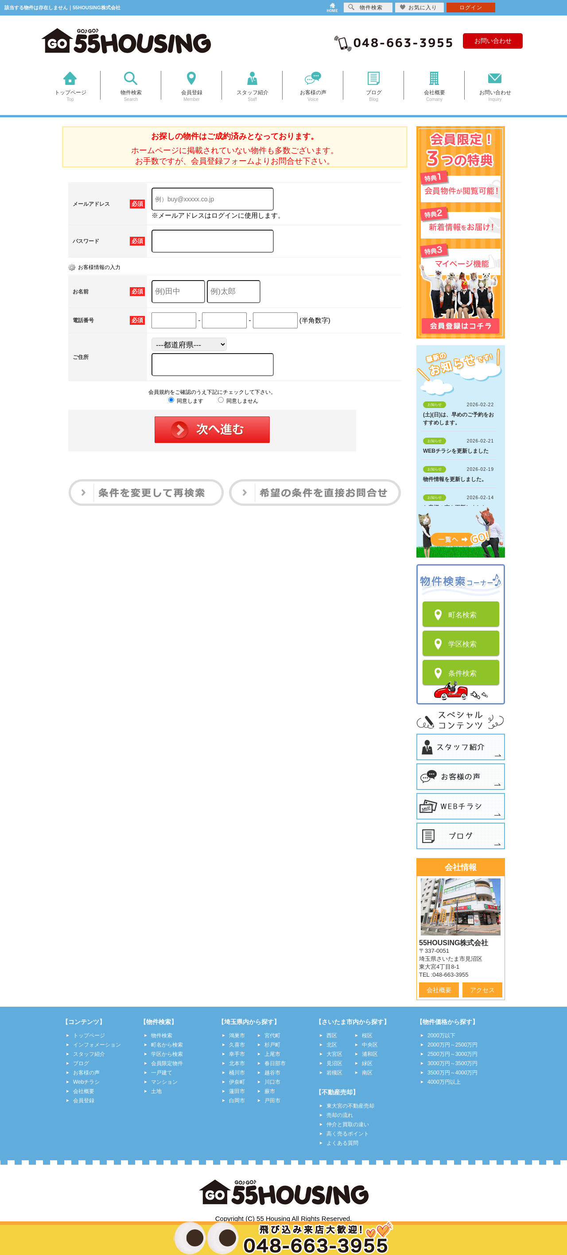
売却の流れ (339, 1115)
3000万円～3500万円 (452, 1063)
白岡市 (237, 1100)
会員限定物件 (167, 1063)
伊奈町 (237, 1082)
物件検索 (161, 1035)
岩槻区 (334, 1073)
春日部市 (275, 1063)
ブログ (81, 1063)
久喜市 (237, 1045)
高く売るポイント (347, 1134)
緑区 (367, 1063)
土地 (156, 1091)
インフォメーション (97, 1045)
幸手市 (237, 1054)
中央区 (370, 1045)
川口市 (272, 1082)
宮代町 (272, 1035)
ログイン (470, 7)
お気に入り (418, 7)
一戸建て (161, 1073)
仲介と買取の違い (347, 1124)
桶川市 (237, 1073)
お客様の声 (86, 1073)
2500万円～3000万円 (452, 1054)
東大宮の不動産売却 (350, 1106)
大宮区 (334, 1054)
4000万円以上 (444, 1082)
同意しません (238, 401)
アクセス (482, 989)
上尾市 (272, 1054)
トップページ (89, 1035)
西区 (331, 1035)
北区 (331, 1045)
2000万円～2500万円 (452, 1045)
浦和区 (370, 1054)
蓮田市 (237, 1091)
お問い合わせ (493, 40)
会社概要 (439, 989)
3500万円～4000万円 (452, 1073)
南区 (367, 1073)
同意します (185, 401)
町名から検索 (167, 1045)
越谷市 (272, 1073)
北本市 (237, 1063)
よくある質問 (342, 1143)
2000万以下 (441, 1035)
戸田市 (272, 1100)
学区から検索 (167, 1054)
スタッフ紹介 (89, 1054)
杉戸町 (272, 1045)
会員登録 (83, 1100)
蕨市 (269, 1091)
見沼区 (334, 1063)
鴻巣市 (237, 1035)
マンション (164, 1082)
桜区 (367, 1035)
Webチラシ (86, 1082)
